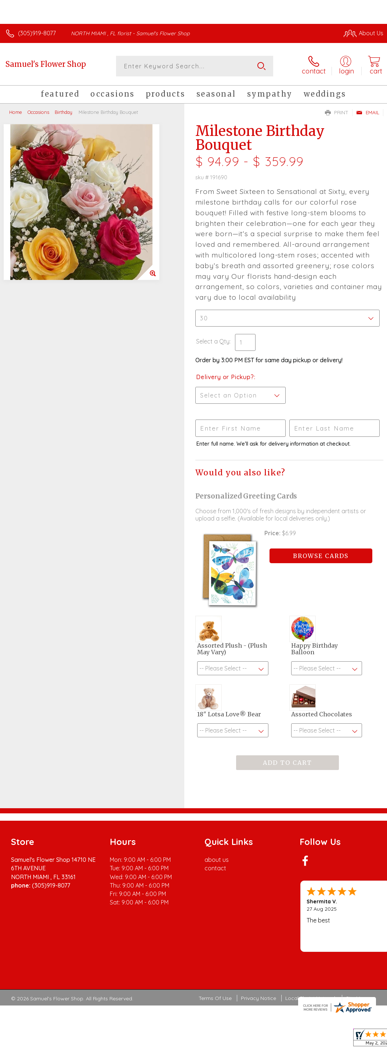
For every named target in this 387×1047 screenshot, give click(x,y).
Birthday (63, 112)
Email (367, 112)
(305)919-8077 (37, 33)
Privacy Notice (258, 998)
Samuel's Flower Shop (46, 64)
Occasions (38, 112)
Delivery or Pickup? (225, 377)
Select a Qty (212, 341)
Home (15, 112)
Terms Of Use (215, 998)
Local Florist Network (311, 998)
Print (336, 112)
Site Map (356, 998)
